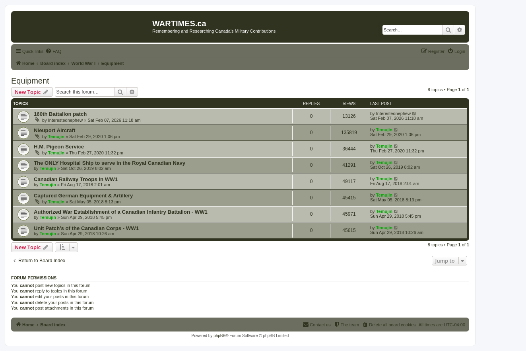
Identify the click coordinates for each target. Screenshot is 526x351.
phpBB (219, 335)
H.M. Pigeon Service (59, 147)
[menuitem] (53, 51)
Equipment (30, 80)
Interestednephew (65, 120)
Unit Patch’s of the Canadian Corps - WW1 (86, 228)
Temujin (56, 136)
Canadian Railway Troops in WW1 (76, 179)
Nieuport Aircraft (54, 130)
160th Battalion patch (60, 114)
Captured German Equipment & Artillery (83, 196)
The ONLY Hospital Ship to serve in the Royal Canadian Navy (109, 163)
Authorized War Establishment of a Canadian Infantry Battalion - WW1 (121, 212)
